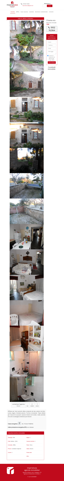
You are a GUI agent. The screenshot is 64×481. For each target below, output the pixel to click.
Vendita (13, 11)
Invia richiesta (52, 62)
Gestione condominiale (41, 11)
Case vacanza (24, 11)
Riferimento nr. (47, 3)
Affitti (17, 11)
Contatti (51, 11)
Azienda (31, 11)
